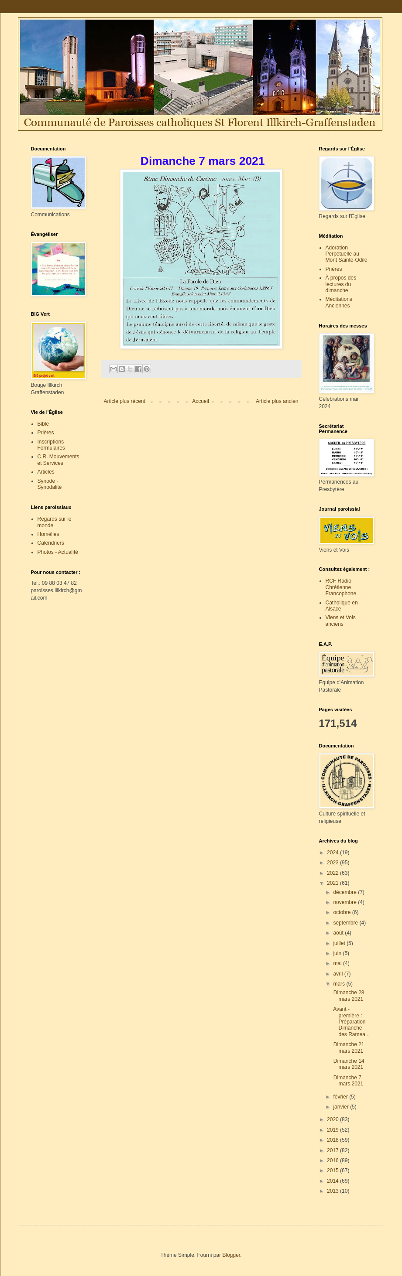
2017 (333, 1150)
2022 (333, 873)
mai (338, 963)
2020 (333, 1119)
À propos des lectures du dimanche (341, 284)
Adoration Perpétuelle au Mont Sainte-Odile (347, 254)
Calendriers (51, 543)
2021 (333, 883)
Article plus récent (124, 401)
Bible (43, 424)
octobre (342, 912)
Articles (46, 472)
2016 (333, 1160)
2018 (333, 1140)
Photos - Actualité (58, 552)
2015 (333, 1170)
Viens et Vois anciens (341, 620)
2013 (333, 1191)
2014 (333, 1181)
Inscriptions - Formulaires (52, 445)
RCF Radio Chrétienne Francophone (341, 587)
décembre (345, 892)
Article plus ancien (277, 401)
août (339, 933)
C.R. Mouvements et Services (58, 460)
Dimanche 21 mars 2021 (348, 1047)
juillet (340, 943)
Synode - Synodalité (50, 484)
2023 (333, 863)
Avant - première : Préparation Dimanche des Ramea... (350, 1021)
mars (339, 984)
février (341, 1097)
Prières (46, 433)
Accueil (200, 401)
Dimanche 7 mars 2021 (347, 1081)
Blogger (232, 1255)
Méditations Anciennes (339, 302)
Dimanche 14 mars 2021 (348, 1064)
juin (338, 953)
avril (338, 974)
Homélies (48, 534)
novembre (345, 902)
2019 (333, 1130)
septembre (346, 923)
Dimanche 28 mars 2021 (348, 995)
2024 (333, 853)
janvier (341, 1107)
